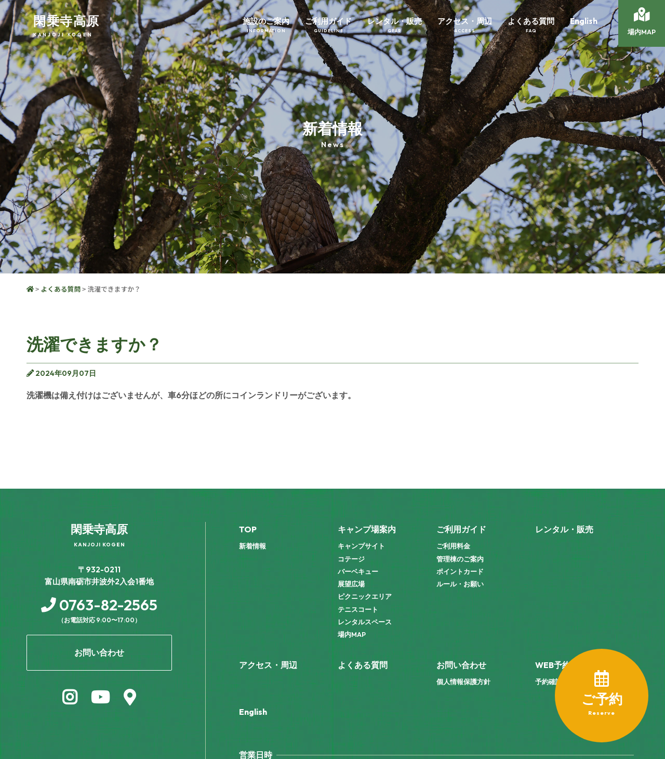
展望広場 (351, 584)
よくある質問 (61, 289)
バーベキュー (358, 571)
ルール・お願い (460, 584)
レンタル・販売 (564, 529)
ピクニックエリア (365, 596)
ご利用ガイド (461, 529)
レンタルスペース (365, 622)
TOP (248, 529)
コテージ (351, 559)
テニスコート (358, 609)
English (253, 711)
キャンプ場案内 (367, 529)
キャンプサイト (361, 546)
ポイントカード (460, 571)
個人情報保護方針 (463, 681)
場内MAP (352, 634)
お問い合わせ (461, 665)
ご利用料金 (453, 546)
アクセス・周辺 (268, 665)
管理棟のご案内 (460, 559)
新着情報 (252, 546)
